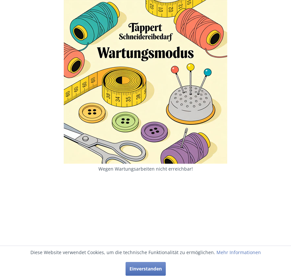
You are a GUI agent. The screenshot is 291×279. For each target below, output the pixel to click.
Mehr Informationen (238, 252)
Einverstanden (145, 269)
